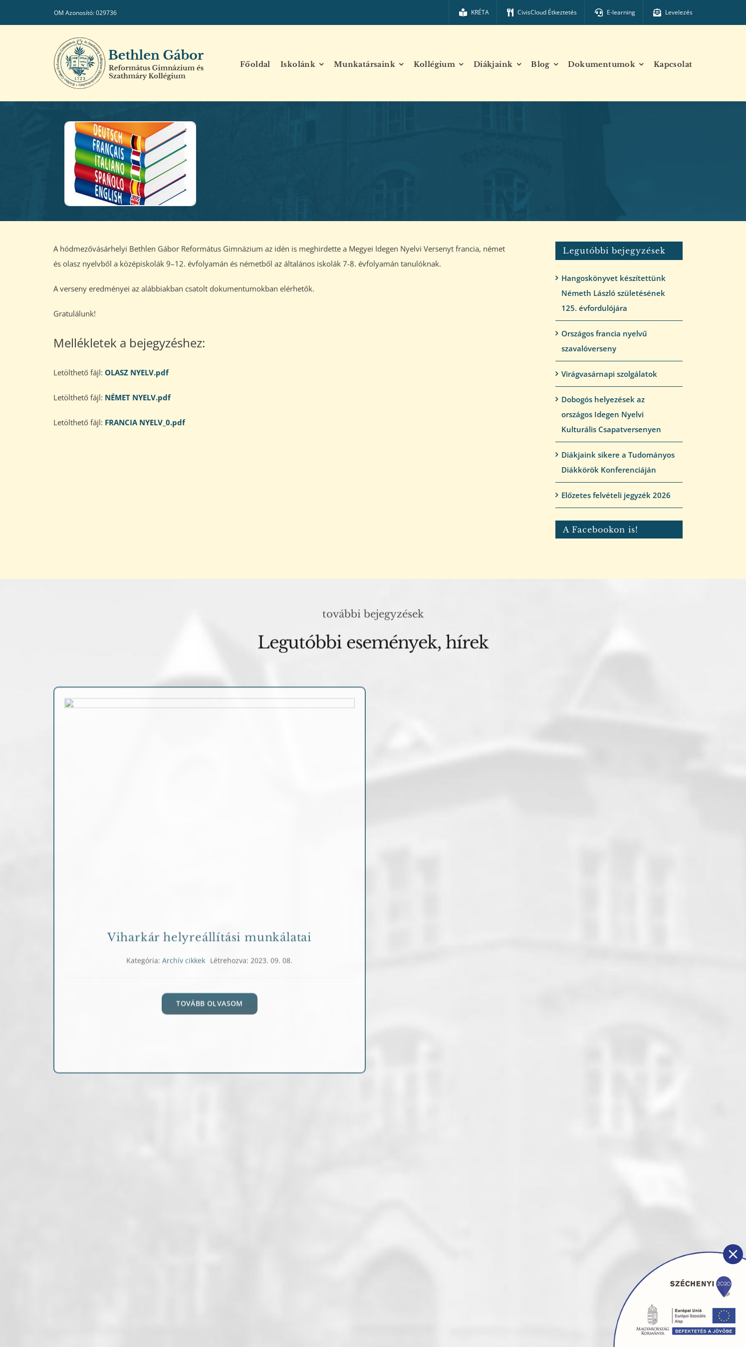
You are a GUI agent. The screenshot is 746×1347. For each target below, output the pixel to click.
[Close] (733, 1254)
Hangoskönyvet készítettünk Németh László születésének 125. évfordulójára (613, 293)
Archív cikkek (183, 960)
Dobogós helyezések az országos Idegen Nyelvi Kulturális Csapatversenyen (611, 414)
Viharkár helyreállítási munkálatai (209, 937)
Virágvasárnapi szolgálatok (609, 374)
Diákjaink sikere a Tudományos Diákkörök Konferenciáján (618, 462)
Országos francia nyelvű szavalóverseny (604, 340)
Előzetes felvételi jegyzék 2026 (616, 495)
